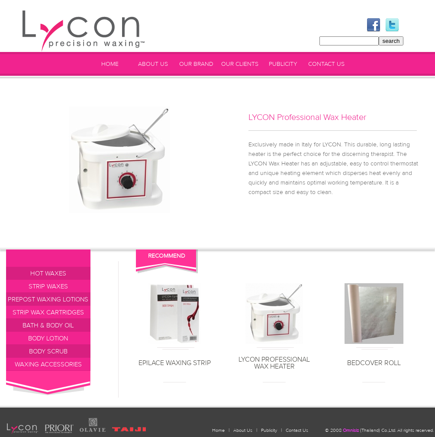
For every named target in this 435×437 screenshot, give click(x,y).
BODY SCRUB (48, 351)
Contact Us (297, 430)
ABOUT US (153, 64)
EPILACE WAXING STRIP (175, 363)
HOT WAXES (48, 273)
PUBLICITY (283, 64)
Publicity (269, 430)
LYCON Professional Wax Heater (274, 363)
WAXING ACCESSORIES (48, 364)
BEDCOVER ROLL (374, 363)
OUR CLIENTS (239, 64)
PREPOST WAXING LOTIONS (48, 299)
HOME (110, 64)
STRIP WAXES (48, 286)
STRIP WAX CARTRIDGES (48, 312)
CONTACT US (326, 64)
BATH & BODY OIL (48, 325)
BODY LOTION (48, 338)
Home (218, 430)
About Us (242, 430)
